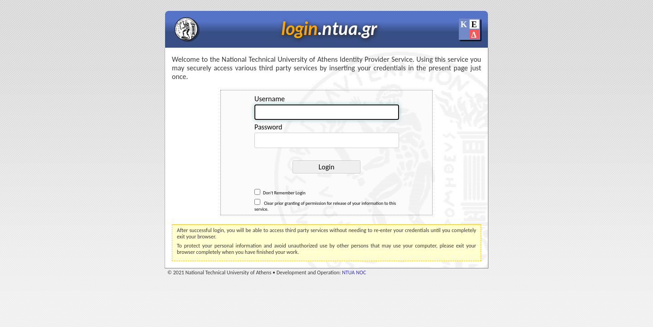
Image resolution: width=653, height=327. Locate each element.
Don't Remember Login (279, 192)
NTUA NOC (354, 272)
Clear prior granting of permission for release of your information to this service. (325, 205)
